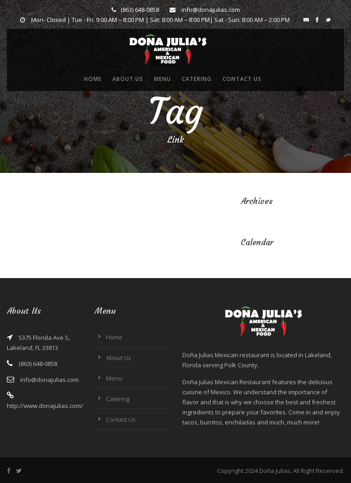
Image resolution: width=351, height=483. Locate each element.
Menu (162, 79)
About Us (127, 79)
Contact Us (242, 79)
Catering (197, 79)
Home (92, 79)
